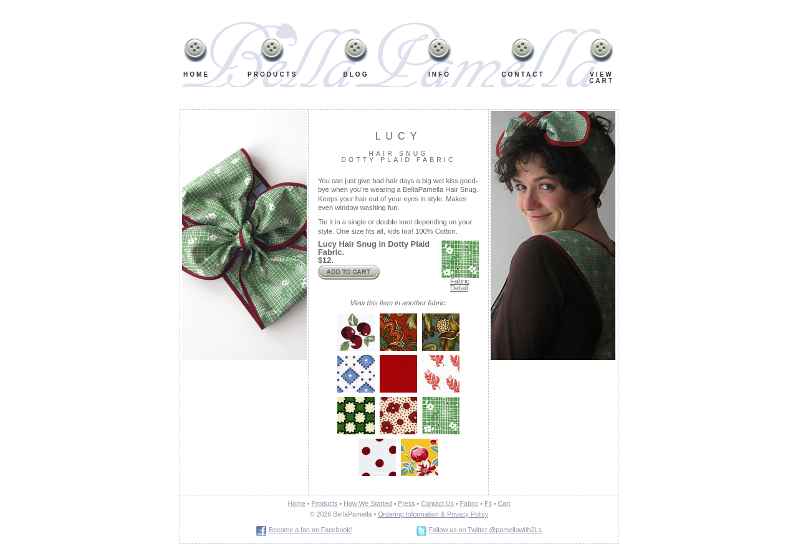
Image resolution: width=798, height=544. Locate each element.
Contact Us (437, 503)
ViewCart (601, 77)
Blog (355, 74)
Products (272, 74)
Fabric (469, 503)
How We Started (368, 503)
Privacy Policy (466, 514)
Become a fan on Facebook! (310, 529)
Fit (488, 503)
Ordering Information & (411, 514)
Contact (523, 74)
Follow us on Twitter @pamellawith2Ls (485, 529)
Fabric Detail (459, 285)
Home (195, 74)
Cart (504, 503)
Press (406, 503)
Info (437, 60)
